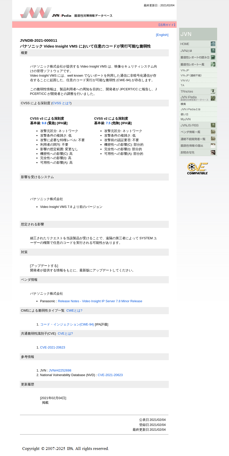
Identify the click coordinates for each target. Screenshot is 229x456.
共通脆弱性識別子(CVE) (38, 333)
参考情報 (27, 357)
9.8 (44, 123)
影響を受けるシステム (37, 177)
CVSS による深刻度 (35, 103)
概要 (24, 53)
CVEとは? (65, 333)
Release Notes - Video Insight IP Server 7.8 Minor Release (100, 301)
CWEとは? (74, 310)
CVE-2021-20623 (52, 347)
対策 (24, 252)
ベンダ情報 (29, 279)
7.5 (108, 123)
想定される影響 (32, 224)
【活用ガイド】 (167, 24)
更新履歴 (27, 384)
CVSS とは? (61, 103)
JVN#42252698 (60, 370)
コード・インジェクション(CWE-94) (67, 324)
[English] (162, 35)
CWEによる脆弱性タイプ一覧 (43, 310)
